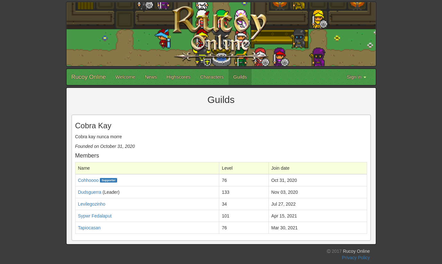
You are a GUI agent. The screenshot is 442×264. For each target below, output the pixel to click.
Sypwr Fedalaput (95, 215)
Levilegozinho (92, 204)
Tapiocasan (89, 227)
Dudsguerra (89, 192)
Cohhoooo (88, 180)
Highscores (178, 77)
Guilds (240, 77)
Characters (211, 77)
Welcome (125, 77)
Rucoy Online (88, 77)
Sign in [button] (356, 77)
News (151, 77)
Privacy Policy (356, 257)
